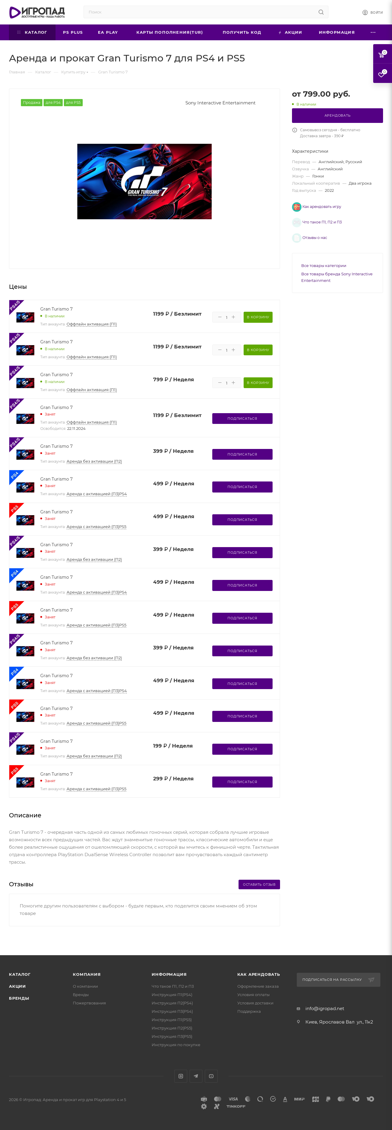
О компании (85, 986)
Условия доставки (255, 1003)
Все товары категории (323, 258)
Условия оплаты (253, 994)
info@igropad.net (324, 1008)
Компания (87, 974)
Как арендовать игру (316, 206)
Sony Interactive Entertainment (220, 103)
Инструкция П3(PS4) (172, 1011)
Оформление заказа (258, 986)
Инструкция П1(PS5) (172, 1019)
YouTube (211, 1076)
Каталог (20, 974)
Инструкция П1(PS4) (172, 994)
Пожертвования (89, 1003)
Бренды (19, 998)
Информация (169, 974)
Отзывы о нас (305, 232)
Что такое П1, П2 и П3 (312, 220)
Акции (17, 986)
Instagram (180, 1076)
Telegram (196, 1076)
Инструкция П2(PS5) (172, 1028)
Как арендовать (258, 974)
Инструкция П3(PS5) (172, 1036)
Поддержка (249, 1011)
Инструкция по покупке (176, 1044)
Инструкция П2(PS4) (172, 1003)
